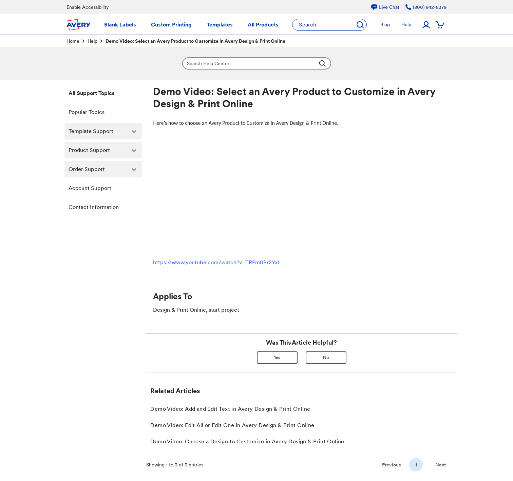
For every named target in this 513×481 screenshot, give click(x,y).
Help (92, 41)
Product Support (105, 150)
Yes (277, 357)
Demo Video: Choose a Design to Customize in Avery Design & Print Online (247, 441)
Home (72, 41)
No (326, 357)
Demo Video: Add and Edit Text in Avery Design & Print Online (230, 409)
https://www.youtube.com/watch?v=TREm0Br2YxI (216, 262)
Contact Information (94, 207)
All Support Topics (92, 93)
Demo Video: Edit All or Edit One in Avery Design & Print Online (232, 425)
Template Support (105, 131)
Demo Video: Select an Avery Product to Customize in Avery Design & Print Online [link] (195, 41)
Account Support (90, 188)
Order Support (105, 169)
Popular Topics (86, 112)
